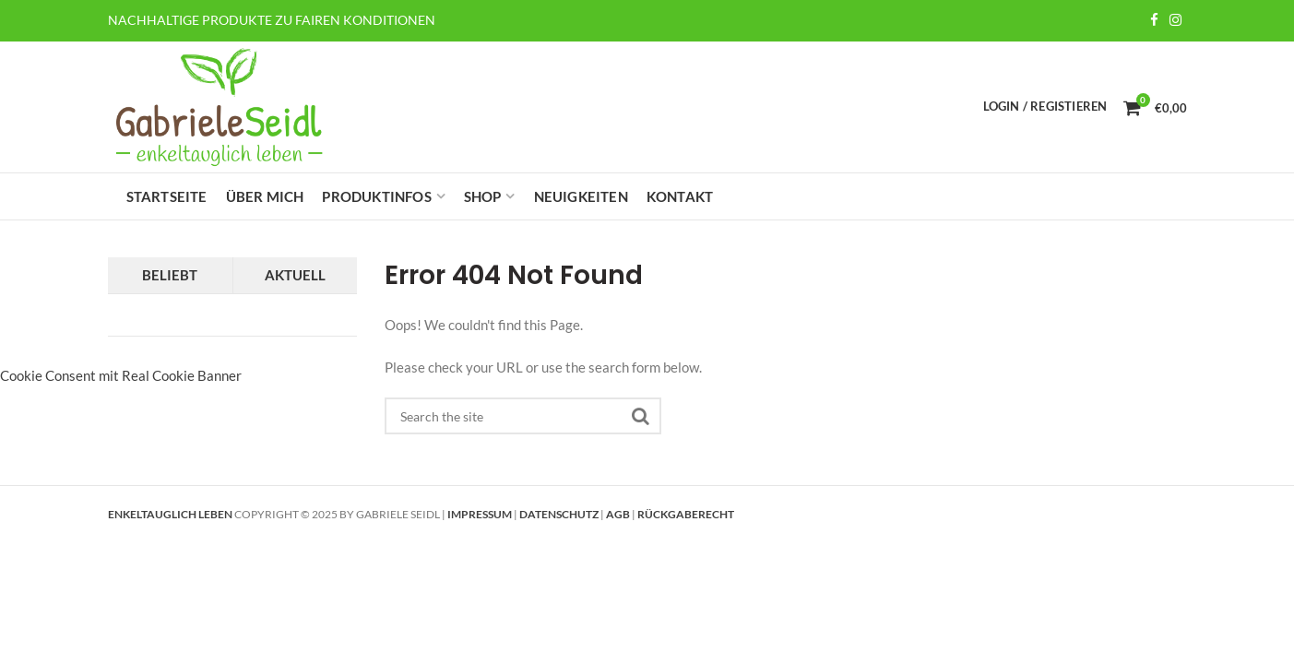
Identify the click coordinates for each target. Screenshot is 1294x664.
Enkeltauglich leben (170, 514)
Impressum (479, 514)
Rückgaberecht (685, 514)
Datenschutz (559, 514)
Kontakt (680, 196)
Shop (483, 196)
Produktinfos (376, 196)
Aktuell (295, 275)
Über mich (265, 196)
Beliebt (169, 275)
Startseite (167, 196)
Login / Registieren (1045, 106)
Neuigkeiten (581, 196)
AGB (618, 514)
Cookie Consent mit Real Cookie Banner (121, 375)
